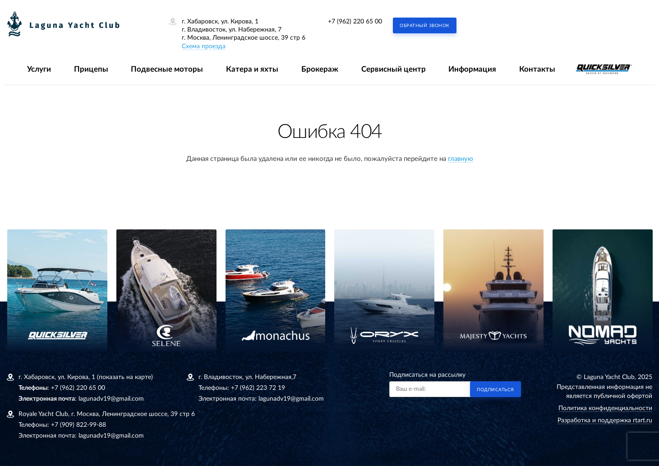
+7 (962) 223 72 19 (258, 388)
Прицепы (91, 69)
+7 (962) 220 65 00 (355, 21)
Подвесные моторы (167, 69)
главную (460, 158)
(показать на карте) (125, 377)
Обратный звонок (425, 25)
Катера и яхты (252, 69)
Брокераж (319, 69)
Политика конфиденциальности (605, 408)
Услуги (39, 69)
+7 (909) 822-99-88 (78, 425)
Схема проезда (204, 46)
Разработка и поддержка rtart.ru (605, 420)
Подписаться (495, 390)
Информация (472, 69)
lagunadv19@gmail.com (111, 399)
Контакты (537, 69)
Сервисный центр (393, 69)
